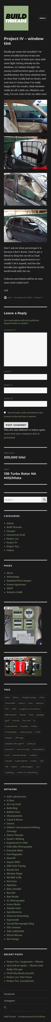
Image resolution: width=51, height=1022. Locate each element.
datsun (40, 703)
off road (19, 737)
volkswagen (26, 766)
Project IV (38, 297)
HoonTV (11, 858)
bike (7, 697)
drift (14, 709)
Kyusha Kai (13, 869)
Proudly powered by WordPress (31, 1017)
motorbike (11, 732)
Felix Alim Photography (19, 846)
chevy (21, 703)
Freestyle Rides (15, 850)
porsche (9, 749)
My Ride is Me (14, 877)
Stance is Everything (18, 916)
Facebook (9, 994)
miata (34, 726)
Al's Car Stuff (14, 804)
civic (30, 703)
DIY (7, 709)
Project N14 (13, 546)
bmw (16, 697)
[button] (25, 1007)
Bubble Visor (13, 812)
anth (10, 297)
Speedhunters (14, 912)
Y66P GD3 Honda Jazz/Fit (20, 973)
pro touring (23, 749)
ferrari (23, 714)
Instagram (9, 1000)
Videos (10, 550)
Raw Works (13, 896)
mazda (24, 726)
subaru (33, 755)
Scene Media (13, 904)
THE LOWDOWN (15, 931)
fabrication (11, 714)
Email (8, 385)
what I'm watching (27, 772)
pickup (31, 743)
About (10, 573)
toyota (8, 761)
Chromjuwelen (14, 815)
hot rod (26, 720)
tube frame (21, 761)
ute (42, 761)
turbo (33, 761)
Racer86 (11, 892)
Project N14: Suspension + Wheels (25, 961)
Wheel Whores (14, 935)
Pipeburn (11, 885)
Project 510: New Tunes (19, 977)
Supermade (13, 919)
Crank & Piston (15, 819)
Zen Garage (13, 939)
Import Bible (13, 862)
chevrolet (10, 703)
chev (41, 697)
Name (8, 371)
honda (15, 720)
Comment (10, 330)
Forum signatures (16, 584)
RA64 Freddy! (14, 889)
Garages (11, 531)
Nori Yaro (12, 881)
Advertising (13, 576)
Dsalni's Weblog (15, 839)
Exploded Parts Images (19, 580)
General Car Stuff (16, 534)
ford (31, 714)
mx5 (37, 732)
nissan (8, 737)
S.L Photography (16, 900)
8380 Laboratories (16, 796)
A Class (10, 800)
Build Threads (14, 527)
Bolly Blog (12, 808)
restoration (38, 749)
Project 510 (12, 538)
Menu (43, 18)
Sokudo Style (14, 908)
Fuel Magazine (14, 854)
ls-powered (11, 726)
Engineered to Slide (17, 842)
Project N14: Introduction (20, 981)
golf (7, 720)
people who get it (14, 743)
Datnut (10, 823)
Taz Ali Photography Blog (20, 923)
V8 (6, 766)
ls (34, 720)
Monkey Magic (15, 873)
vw (37, 766)
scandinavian (19, 755)
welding (9, 772)
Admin (10, 523)
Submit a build (14, 592)
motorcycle (26, 732)
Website (8, 398)
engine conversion (30, 709)
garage (40, 714)
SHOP (10, 588)
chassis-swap (29, 697)
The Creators (14, 927)
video (14, 766)
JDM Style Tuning (16, 865)
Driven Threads (15, 835)
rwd (7, 755)
